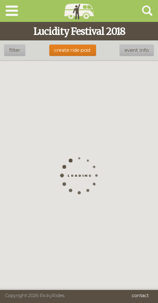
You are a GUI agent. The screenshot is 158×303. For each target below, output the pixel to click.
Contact (140, 295)
